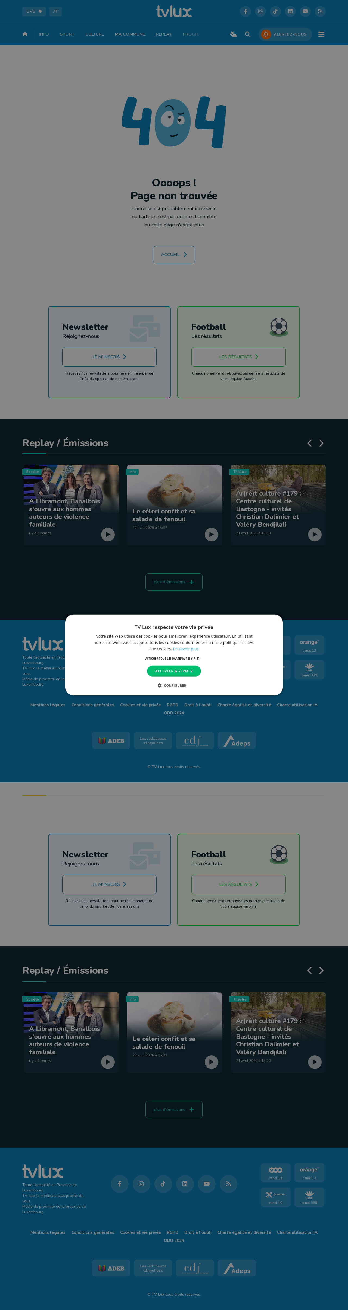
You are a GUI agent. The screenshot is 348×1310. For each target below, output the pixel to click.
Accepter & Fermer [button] (174, 671)
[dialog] (174, 655)
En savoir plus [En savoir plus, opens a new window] (186, 648)
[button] (174, 658)
